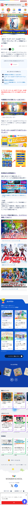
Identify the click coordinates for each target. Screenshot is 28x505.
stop (16, 379)
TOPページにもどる (15, 460)
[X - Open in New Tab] (10, 49)
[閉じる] (26, 495)
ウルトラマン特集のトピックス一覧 (25, 464)
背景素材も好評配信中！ (9, 80)
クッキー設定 (5, 498)
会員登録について (18, 491)
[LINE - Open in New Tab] (13, 49)
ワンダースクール (4, 464)
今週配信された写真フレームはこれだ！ (13, 74)
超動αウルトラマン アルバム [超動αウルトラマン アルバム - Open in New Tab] (8, 264)
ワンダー (13, 64)
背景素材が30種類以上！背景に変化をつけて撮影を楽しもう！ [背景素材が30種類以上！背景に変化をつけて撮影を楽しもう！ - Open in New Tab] (14, 196)
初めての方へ (7, 491)
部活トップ (12, 464)
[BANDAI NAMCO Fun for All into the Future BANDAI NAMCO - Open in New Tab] (23, 1)
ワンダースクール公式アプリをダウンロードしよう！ (15, 77)
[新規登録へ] (23, 4)
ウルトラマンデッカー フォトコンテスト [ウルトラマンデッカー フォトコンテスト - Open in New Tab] (10, 240)
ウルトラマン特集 (19, 464)
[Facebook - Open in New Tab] (16, 485)
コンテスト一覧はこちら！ (14, 356)
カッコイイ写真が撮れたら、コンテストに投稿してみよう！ (15, 83)
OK (13, 502)
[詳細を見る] (14, 146)
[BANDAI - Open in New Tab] (2, 5)
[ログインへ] (26, 4)
